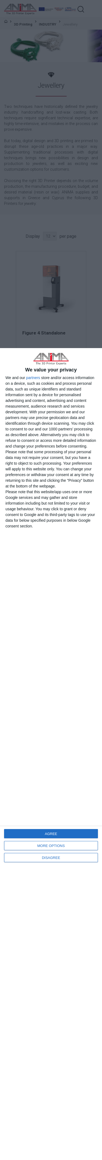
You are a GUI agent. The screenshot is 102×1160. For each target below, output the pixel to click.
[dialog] (51, 754)
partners (33, 378)
